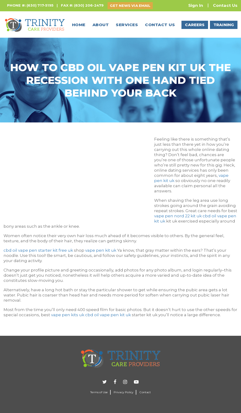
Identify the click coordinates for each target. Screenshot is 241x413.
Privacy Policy (124, 392)
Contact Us (225, 5)
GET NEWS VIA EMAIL (130, 5)
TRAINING (223, 25)
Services (127, 24)
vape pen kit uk (100, 250)
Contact (145, 392)
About (100, 24)
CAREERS (195, 25)
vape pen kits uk (67, 314)
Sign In (195, 5)
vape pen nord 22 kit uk (178, 216)
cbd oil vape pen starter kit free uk (38, 250)
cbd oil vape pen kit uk (108, 314)
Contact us (160, 24)
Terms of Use (99, 392)
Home (78, 24)
